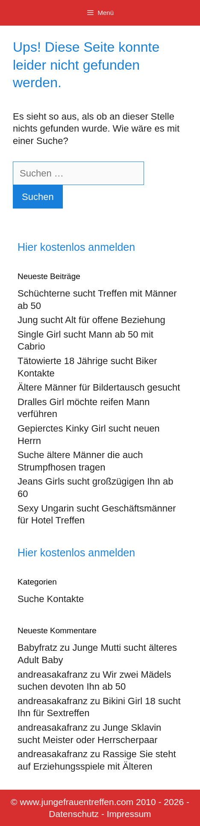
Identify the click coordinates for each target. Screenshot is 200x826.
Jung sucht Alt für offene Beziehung (91, 320)
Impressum (129, 814)
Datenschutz (74, 814)
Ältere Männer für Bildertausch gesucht (99, 387)
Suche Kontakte (51, 599)
